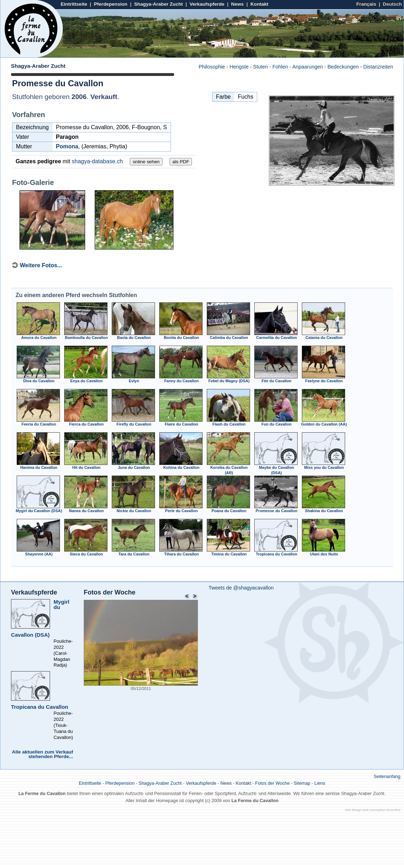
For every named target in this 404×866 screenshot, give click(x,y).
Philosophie (212, 67)
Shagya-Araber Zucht (158, 4)
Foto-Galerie (33, 182)
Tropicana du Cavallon (39, 707)
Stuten (260, 67)
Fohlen (280, 67)
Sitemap (302, 783)
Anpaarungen (307, 67)
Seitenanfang (387, 776)
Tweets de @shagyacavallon (241, 588)
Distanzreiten (378, 67)
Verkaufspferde (206, 4)
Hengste (239, 67)
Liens (319, 783)
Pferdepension (110, 4)
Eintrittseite (74, 4)
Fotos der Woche (109, 592)
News (237, 4)
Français (366, 4)
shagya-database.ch (97, 161)
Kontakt (259, 4)
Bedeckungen (343, 67)
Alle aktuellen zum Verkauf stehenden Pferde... (42, 754)
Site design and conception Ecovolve (372, 810)
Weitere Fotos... (41, 265)
